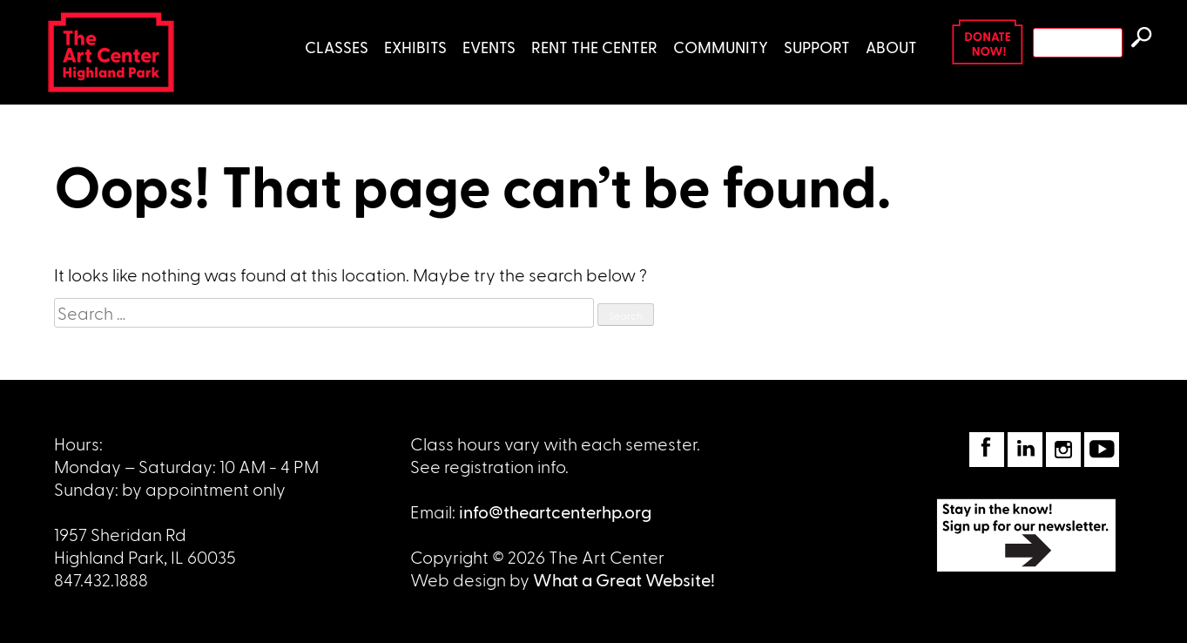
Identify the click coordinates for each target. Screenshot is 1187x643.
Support (817, 46)
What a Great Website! (624, 579)
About (891, 46)
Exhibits (415, 46)
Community (720, 46)
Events (489, 46)
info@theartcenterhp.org (555, 511)
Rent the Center (594, 46)
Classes (336, 46)
